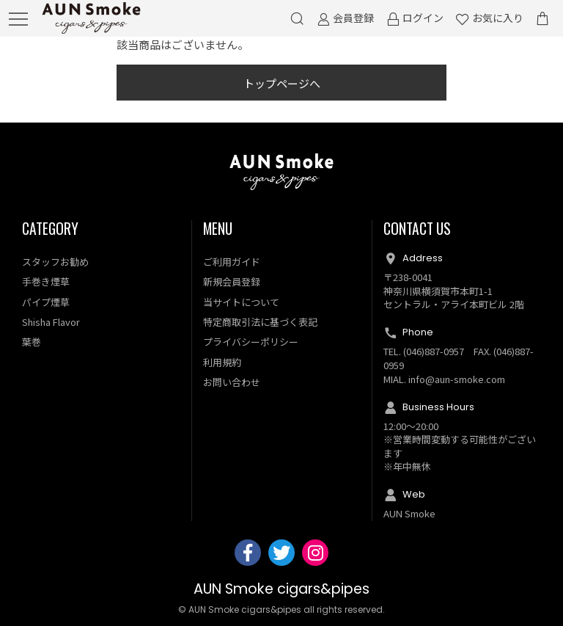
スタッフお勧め (55, 262)
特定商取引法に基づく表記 (260, 322)
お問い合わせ (231, 382)
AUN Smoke (409, 513)
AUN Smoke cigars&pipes (281, 589)
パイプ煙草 (46, 302)
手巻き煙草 (46, 281)
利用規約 (222, 362)
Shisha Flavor (51, 322)
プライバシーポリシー (250, 342)
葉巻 (31, 342)
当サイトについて (241, 302)
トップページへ (281, 83)
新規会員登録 (231, 281)
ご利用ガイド (231, 262)
